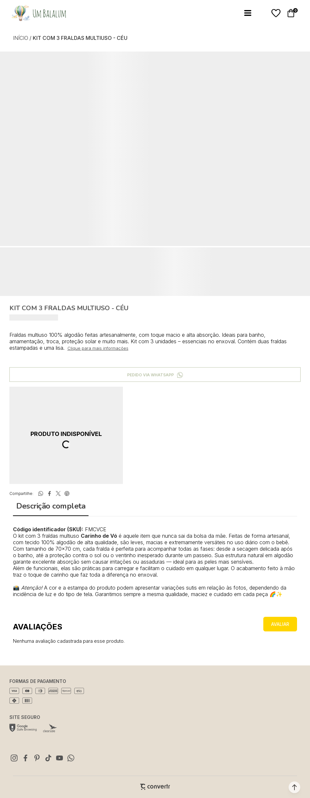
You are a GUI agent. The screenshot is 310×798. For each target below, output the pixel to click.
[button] (294, 787)
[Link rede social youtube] (60, 758)
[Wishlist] (275, 13)
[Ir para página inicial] (20, 38)
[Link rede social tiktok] (48, 758)
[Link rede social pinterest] (37, 758)
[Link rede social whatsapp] (71, 758)
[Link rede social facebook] (25, 758)
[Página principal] (34, 13)
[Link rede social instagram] (14, 758)
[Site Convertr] (155, 787)
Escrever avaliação (280, 624)
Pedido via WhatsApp (150, 374)
